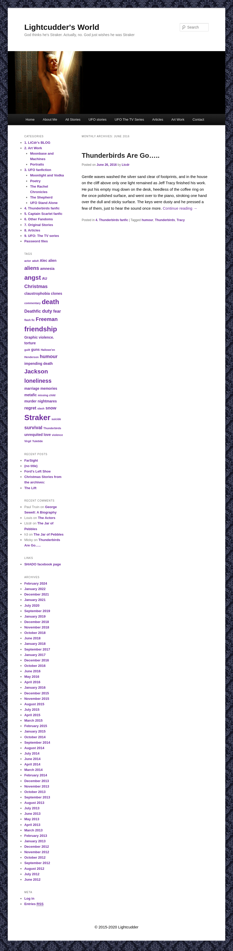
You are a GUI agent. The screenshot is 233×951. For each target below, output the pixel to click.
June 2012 (32, 879)
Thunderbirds (165, 220)
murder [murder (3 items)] (30, 401)
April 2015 (32, 715)
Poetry (35, 181)
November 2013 (36, 786)
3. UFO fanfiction (37, 170)
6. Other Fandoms (38, 219)
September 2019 (37, 611)
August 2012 (34, 869)
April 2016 (32, 682)
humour (147, 220)
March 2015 (33, 720)
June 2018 (32, 638)
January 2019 (35, 616)
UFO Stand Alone (43, 203)
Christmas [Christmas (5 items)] (36, 286)
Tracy (181, 220)
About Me (50, 119)
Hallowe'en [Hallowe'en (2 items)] (48, 349)
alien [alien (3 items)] (52, 261)
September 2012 (37, 863)
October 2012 (35, 857)
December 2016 (36, 660)
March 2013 (33, 830)
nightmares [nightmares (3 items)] (47, 401)
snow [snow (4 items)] (51, 408)
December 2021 (36, 594)
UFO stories (97, 119)
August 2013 (34, 803)
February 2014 (35, 775)
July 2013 (32, 808)
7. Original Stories (38, 225)
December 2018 (36, 622)
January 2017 (35, 655)
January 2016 (35, 687)
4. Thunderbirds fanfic (111, 220)
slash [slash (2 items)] (40, 408)
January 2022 (35, 589)
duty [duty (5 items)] (47, 311)
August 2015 (34, 704)
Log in (29, 898)
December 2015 (36, 693)
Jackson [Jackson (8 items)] (36, 371)
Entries (33, 904)
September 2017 (37, 649)
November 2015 (36, 699)
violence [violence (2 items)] (57, 434)
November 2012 (36, 852)
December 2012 (36, 847)
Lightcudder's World (61, 27)
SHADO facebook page (42, 564)
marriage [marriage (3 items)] (31, 389)
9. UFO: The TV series (41, 236)
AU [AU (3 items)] (44, 278)
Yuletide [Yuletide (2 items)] (37, 441)
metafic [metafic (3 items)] (30, 395)
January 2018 (35, 644)
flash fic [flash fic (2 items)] (29, 319)
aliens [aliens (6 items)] (31, 268)
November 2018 (36, 627)
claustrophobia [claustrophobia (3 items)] (37, 294)
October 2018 (35, 633)
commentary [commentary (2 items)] (32, 303)
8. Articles (32, 230)
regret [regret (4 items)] (30, 408)
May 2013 (31, 819)
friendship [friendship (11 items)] (40, 329)
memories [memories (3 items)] (48, 389)
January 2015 (35, 731)
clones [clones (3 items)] (56, 294)
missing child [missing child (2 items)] (46, 395)
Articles (157, 119)
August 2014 (34, 748)
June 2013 (32, 814)
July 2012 (32, 874)
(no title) (30, 466)
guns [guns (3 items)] (35, 350)
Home (30, 119)
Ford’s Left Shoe (37, 471)
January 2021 (35, 600)
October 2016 (35, 666)
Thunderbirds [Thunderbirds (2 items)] (52, 428)
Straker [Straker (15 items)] (37, 417)
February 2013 (35, 836)
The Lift (30, 488)
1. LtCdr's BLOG (37, 143)
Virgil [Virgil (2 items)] (27, 441)
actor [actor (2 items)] (27, 260)
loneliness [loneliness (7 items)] (37, 381)
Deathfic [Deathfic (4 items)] (32, 311)
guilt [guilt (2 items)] (27, 349)
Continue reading (180, 208)
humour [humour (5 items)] (49, 356)
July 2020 (32, 605)
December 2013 (36, 781)
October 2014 (35, 737)
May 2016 (31, 677)
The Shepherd (41, 197)
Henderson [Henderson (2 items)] (31, 357)
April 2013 (32, 825)
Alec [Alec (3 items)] (43, 261)
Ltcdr (126, 165)
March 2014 (33, 770)
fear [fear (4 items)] (57, 311)
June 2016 (32, 671)
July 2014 (32, 753)
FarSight (31, 460)
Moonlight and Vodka (47, 175)
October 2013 (35, 792)
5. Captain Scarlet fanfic (43, 214)
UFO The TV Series (129, 119)
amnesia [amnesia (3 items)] (47, 269)
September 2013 (37, 797)
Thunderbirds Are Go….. (121, 155)
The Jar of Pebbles (49, 534)
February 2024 (35, 583)
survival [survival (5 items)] (33, 427)
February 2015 (35, 726)
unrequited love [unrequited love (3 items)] (37, 435)
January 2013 (35, 841)
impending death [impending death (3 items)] (38, 364)
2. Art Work (33, 148)
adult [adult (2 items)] (35, 260)
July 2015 (32, 709)
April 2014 (32, 764)
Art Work (177, 119)
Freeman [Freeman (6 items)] (46, 319)
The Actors (46, 518)
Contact (198, 119)
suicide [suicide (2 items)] (56, 419)
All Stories (72, 119)
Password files (36, 241)
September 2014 (37, 742)
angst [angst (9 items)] (32, 277)
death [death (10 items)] (50, 301)
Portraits (37, 164)
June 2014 (32, 759)
